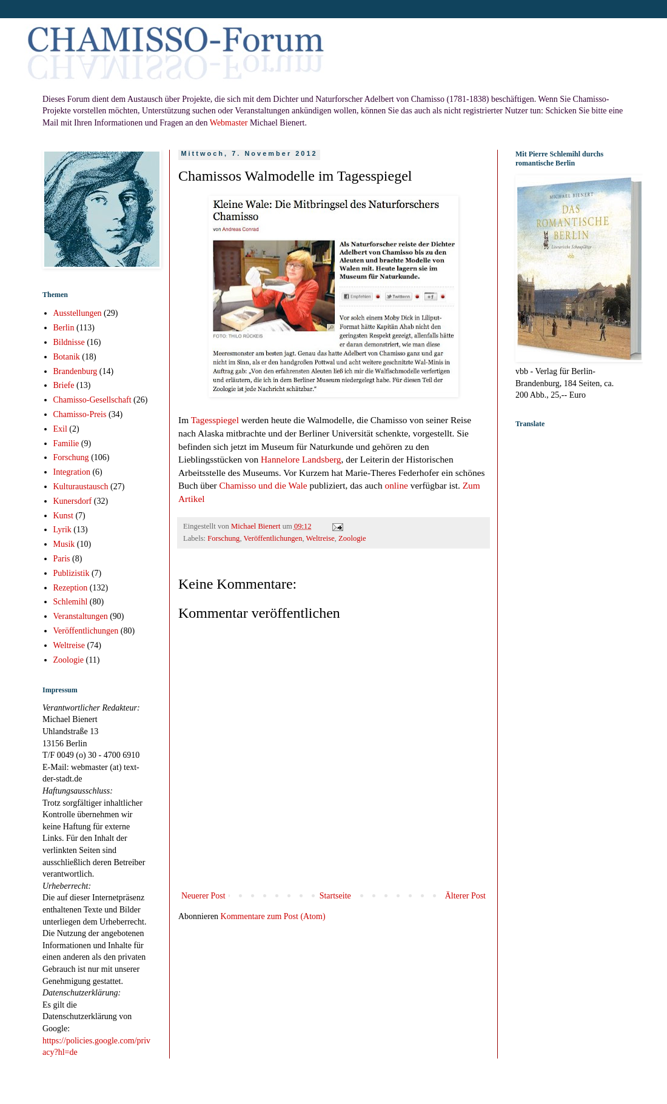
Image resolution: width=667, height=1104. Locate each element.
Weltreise (320, 538)
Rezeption (70, 587)
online (395, 485)
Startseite (335, 895)
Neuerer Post (203, 895)
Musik (64, 544)
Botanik (66, 356)
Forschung (223, 538)
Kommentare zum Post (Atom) (273, 916)
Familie (66, 443)
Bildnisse (69, 342)
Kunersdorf (72, 501)
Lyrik (62, 529)
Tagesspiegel (215, 420)
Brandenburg (75, 371)
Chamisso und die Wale (263, 485)
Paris (61, 558)
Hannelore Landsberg (301, 459)
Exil (60, 428)
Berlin (64, 327)
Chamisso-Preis (80, 414)
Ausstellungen (77, 313)
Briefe (64, 385)
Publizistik (71, 573)
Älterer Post (465, 895)
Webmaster (229, 122)
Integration (71, 472)
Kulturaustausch (81, 486)
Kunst (63, 515)
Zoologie (352, 538)
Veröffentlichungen (272, 538)
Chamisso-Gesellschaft (92, 399)
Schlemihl (70, 601)
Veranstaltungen (80, 616)
